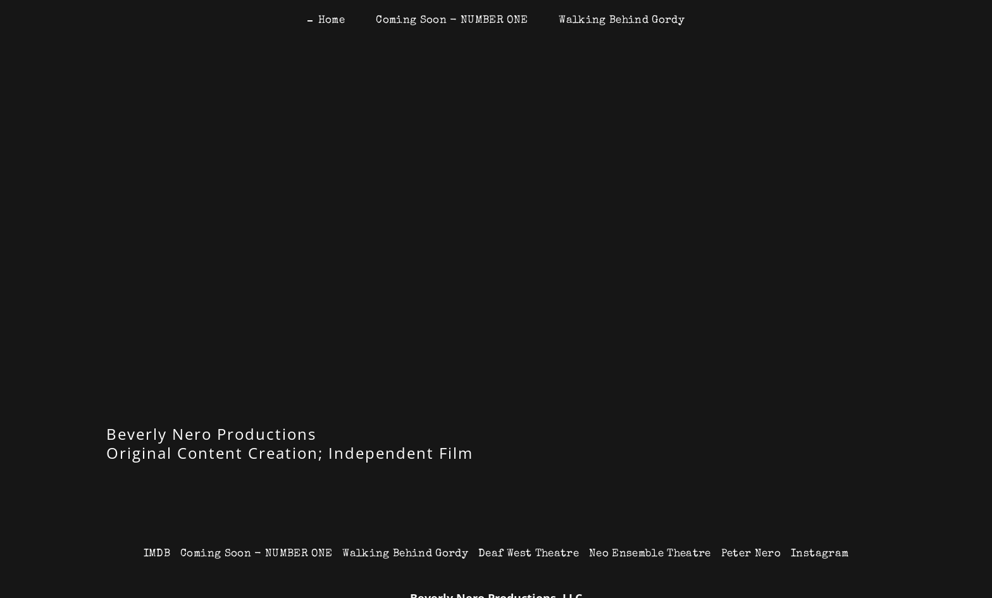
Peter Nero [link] (751, 554)
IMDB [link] (157, 554)
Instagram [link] (819, 554)
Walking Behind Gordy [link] (622, 20)
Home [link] (331, 20)
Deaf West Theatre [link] (528, 554)
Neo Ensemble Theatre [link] (650, 554)
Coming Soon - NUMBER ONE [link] (452, 20)
